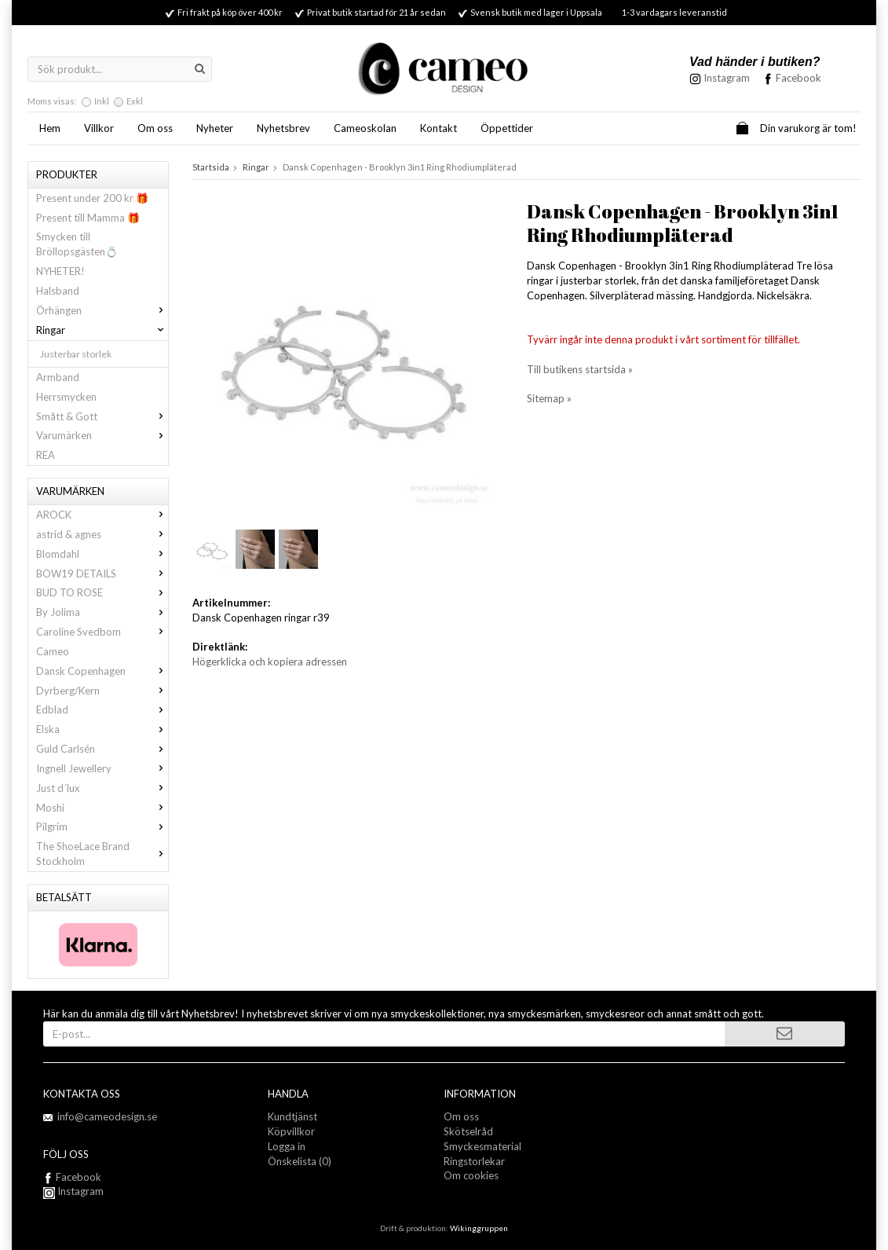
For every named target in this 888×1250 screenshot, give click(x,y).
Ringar (102, 330)
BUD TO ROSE (102, 592)
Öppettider (507, 128)
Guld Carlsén (102, 748)
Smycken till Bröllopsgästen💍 (77, 244)
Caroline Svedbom (102, 631)
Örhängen (102, 310)
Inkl (101, 101)
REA (45, 455)
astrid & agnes (102, 534)
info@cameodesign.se (107, 1116)
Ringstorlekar (474, 1161)
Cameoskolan (365, 128)
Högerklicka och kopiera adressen (269, 661)
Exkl (134, 101)
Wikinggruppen (479, 1228)
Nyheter (214, 128)
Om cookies (471, 1175)
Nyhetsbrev (283, 128)
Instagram (73, 1191)
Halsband (57, 290)
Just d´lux (102, 788)
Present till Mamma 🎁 (88, 217)
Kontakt (438, 128)
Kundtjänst (292, 1116)
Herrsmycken (66, 396)
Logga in (286, 1146)
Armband (57, 377)
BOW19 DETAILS (102, 573)
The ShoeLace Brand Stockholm (102, 853)
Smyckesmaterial (482, 1146)
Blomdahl (102, 554)
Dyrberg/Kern (102, 690)
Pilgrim (102, 826)
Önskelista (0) (299, 1161)
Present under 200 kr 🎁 (92, 198)
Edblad (102, 709)
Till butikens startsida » (580, 369)
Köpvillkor (291, 1131)
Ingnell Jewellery (102, 768)
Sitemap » (549, 398)
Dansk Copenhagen (102, 671)
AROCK (102, 514)
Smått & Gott (102, 416)
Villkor (99, 128)
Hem (49, 128)
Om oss (155, 128)
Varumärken (102, 435)
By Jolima (102, 612)
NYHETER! (60, 271)
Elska (102, 729)
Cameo (52, 651)
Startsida (210, 167)
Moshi (102, 807)
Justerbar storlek (75, 354)
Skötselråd (468, 1131)
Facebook (798, 77)
